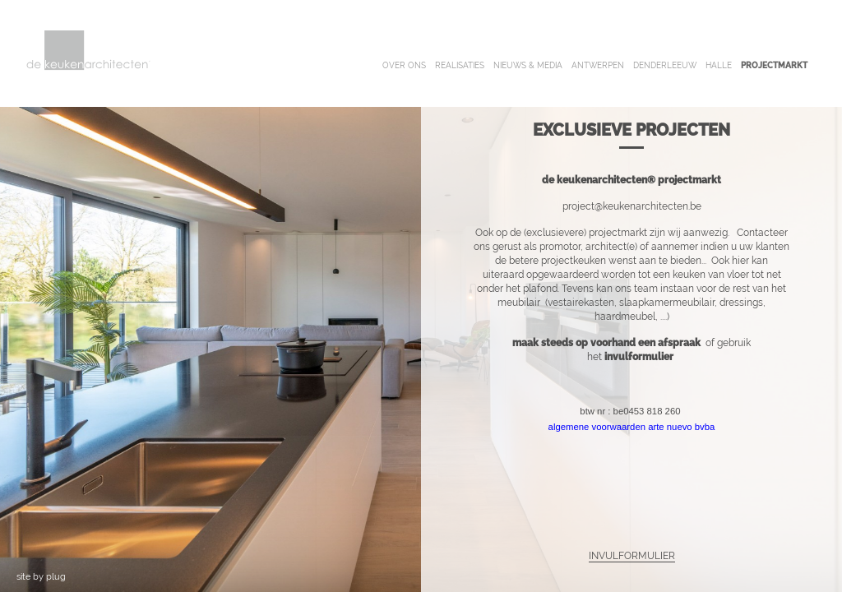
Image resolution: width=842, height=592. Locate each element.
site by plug (41, 576)
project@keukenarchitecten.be (631, 206)
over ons (404, 65)
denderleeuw (664, 65)
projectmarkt (774, 65)
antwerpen (597, 65)
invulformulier (640, 357)
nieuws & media (527, 65)
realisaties (459, 65)
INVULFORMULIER (632, 556)
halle (719, 65)
